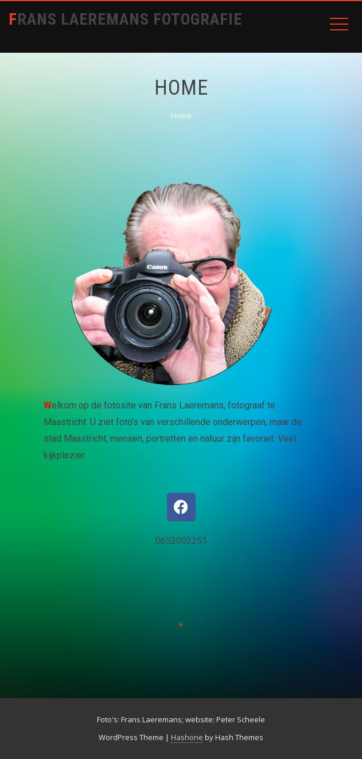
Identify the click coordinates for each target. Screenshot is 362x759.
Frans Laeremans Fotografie (125, 19)
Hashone (187, 737)
